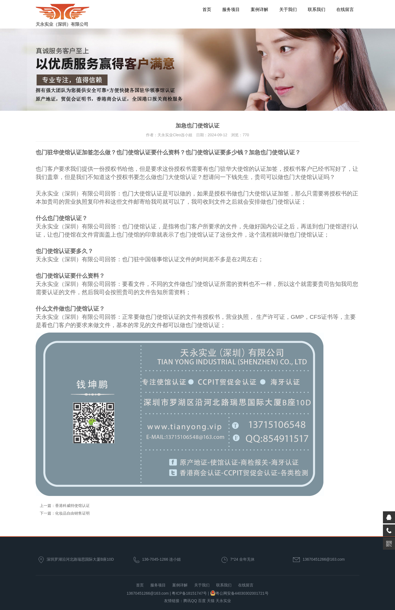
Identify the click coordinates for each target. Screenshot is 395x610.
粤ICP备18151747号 (189, 593)
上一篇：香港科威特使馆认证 (65, 505)
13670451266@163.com (324, 559)
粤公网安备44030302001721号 (242, 593)
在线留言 (345, 9)
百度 (202, 600)
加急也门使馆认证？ (275, 152)
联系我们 (316, 9)
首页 (206, 9)
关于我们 (288, 9)
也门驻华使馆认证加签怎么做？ (76, 152)
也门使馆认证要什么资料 (148, 152)
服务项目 (231, 9)
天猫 (211, 600)
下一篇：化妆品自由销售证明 (65, 513)
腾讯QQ (190, 600)
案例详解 (259, 9)
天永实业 (223, 600)
